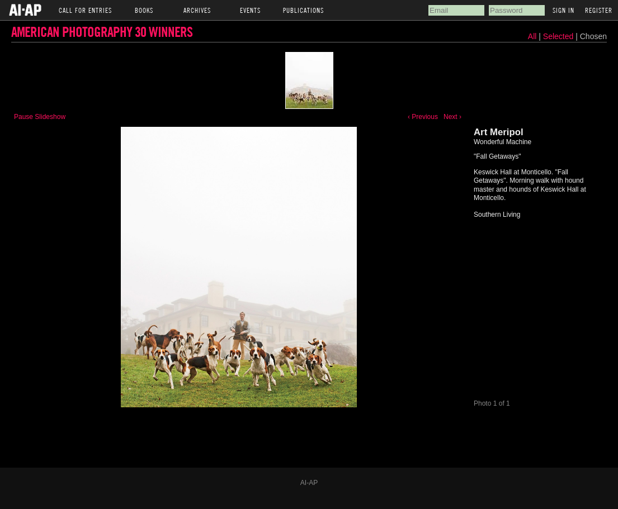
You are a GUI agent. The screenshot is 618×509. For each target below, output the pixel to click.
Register (598, 10)
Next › (452, 117)
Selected (559, 36)
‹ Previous (423, 117)
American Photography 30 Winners (101, 31)
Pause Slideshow (39, 117)
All (532, 36)
